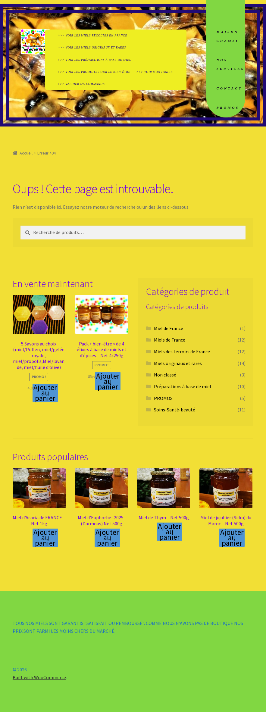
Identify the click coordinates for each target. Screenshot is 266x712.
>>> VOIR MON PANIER (154, 71)
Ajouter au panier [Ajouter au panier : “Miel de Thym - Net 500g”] (169, 532)
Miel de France (168, 328)
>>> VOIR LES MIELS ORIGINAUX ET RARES (92, 47)
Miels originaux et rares (178, 363)
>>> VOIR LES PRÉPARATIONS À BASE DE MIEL (94, 59)
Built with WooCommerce (39, 677)
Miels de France (169, 340)
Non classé (165, 375)
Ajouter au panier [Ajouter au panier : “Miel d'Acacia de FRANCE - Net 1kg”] (45, 538)
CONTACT (230, 88)
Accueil (26, 153)
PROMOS (228, 107)
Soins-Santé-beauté (174, 410)
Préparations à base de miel (182, 386)
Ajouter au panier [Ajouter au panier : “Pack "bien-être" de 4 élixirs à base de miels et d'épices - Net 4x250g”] (108, 381)
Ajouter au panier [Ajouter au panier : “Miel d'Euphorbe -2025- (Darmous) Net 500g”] (107, 538)
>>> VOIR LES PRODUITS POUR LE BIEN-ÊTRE (94, 71)
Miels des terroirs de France (182, 351)
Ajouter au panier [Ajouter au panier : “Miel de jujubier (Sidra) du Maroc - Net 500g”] (232, 538)
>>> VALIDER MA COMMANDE (81, 84)
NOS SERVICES (231, 64)
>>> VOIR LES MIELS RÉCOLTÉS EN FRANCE (92, 35)
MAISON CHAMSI (228, 36)
